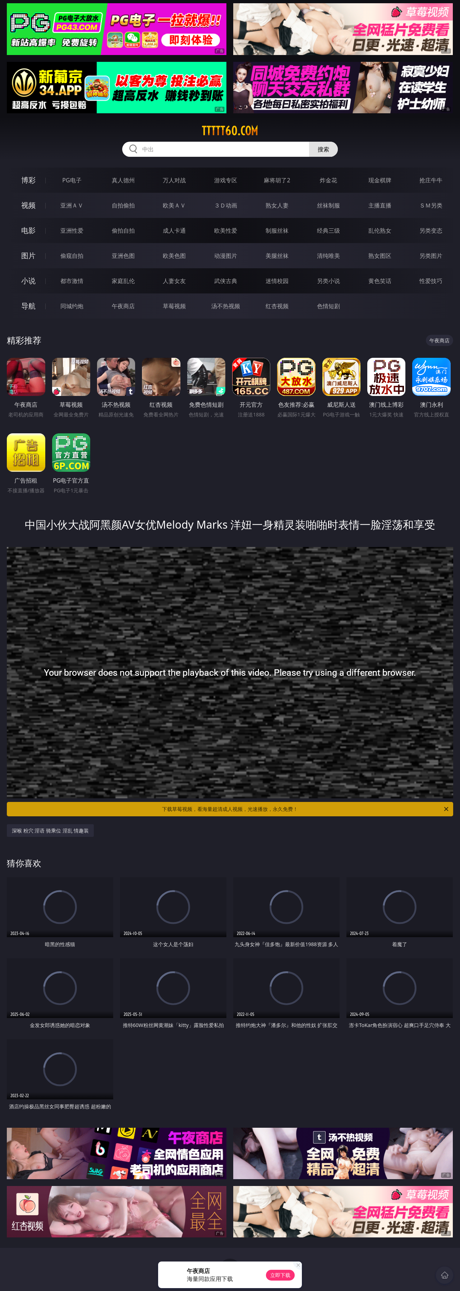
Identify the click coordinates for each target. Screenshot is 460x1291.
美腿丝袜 (277, 256)
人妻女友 (174, 281)
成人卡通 (174, 230)
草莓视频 (174, 306)
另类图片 (430, 256)
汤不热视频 (225, 306)
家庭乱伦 (123, 281)
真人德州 (123, 180)
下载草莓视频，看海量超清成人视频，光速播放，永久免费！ (306, 809)
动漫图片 (225, 256)
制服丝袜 (277, 230)
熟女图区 (379, 256)
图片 (28, 255)
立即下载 (280, 1275)
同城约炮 (71, 306)
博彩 (28, 180)
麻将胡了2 (277, 180)
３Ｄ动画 (225, 205)
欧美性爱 (225, 230)
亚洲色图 (123, 256)
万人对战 (174, 180)
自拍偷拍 (123, 205)
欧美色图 (174, 256)
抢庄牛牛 (430, 180)
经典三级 (328, 230)
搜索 (323, 149)
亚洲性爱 (71, 230)
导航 (28, 306)
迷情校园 (277, 281)
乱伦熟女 (379, 230)
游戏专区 (225, 180)
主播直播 (379, 205)
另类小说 (328, 281)
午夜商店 (123, 306)
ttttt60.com (230, 131)
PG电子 (71, 180)
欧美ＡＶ (174, 205)
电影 (28, 230)
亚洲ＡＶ (71, 205)
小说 (28, 281)
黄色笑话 (379, 281)
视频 (28, 205)
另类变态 (430, 230)
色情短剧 (328, 306)
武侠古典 (225, 281)
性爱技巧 (430, 281)
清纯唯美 (328, 256)
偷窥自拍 (71, 256)
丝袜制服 (328, 205)
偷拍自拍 (123, 230)
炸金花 (328, 180)
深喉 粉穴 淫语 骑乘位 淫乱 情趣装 (50, 830)
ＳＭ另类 (430, 205)
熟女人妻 (277, 205)
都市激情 (71, 281)
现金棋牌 (379, 180)
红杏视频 (277, 306)
